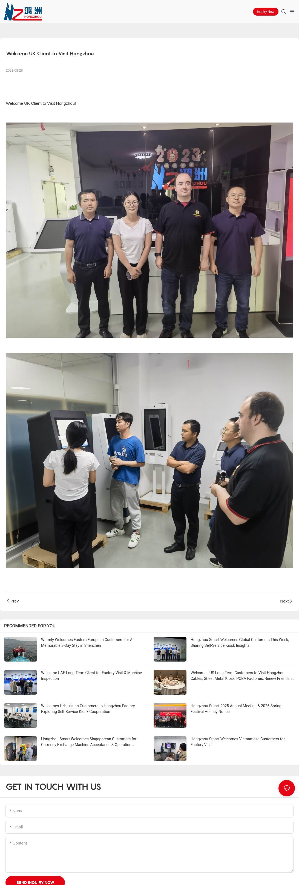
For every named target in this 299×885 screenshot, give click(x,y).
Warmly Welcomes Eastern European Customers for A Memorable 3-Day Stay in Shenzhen (87, 642)
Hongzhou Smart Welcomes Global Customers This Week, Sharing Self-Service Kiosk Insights (240, 642)
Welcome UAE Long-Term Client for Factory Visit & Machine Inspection (91, 676)
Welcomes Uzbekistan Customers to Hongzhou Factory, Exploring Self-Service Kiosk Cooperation (88, 709)
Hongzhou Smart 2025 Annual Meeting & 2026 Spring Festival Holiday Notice (236, 709)
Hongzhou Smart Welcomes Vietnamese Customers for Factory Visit (238, 742)
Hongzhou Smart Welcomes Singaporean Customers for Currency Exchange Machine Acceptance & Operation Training (88, 742)
